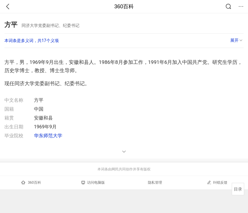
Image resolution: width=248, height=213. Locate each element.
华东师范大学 (48, 135)
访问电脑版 (93, 182)
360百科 (124, 6)
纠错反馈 (217, 182)
